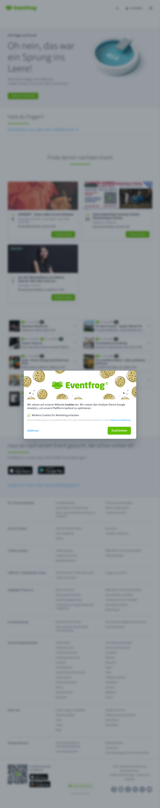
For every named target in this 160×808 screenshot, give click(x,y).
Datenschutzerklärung (120, 420)
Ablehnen (33, 430)
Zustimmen (119, 430)
